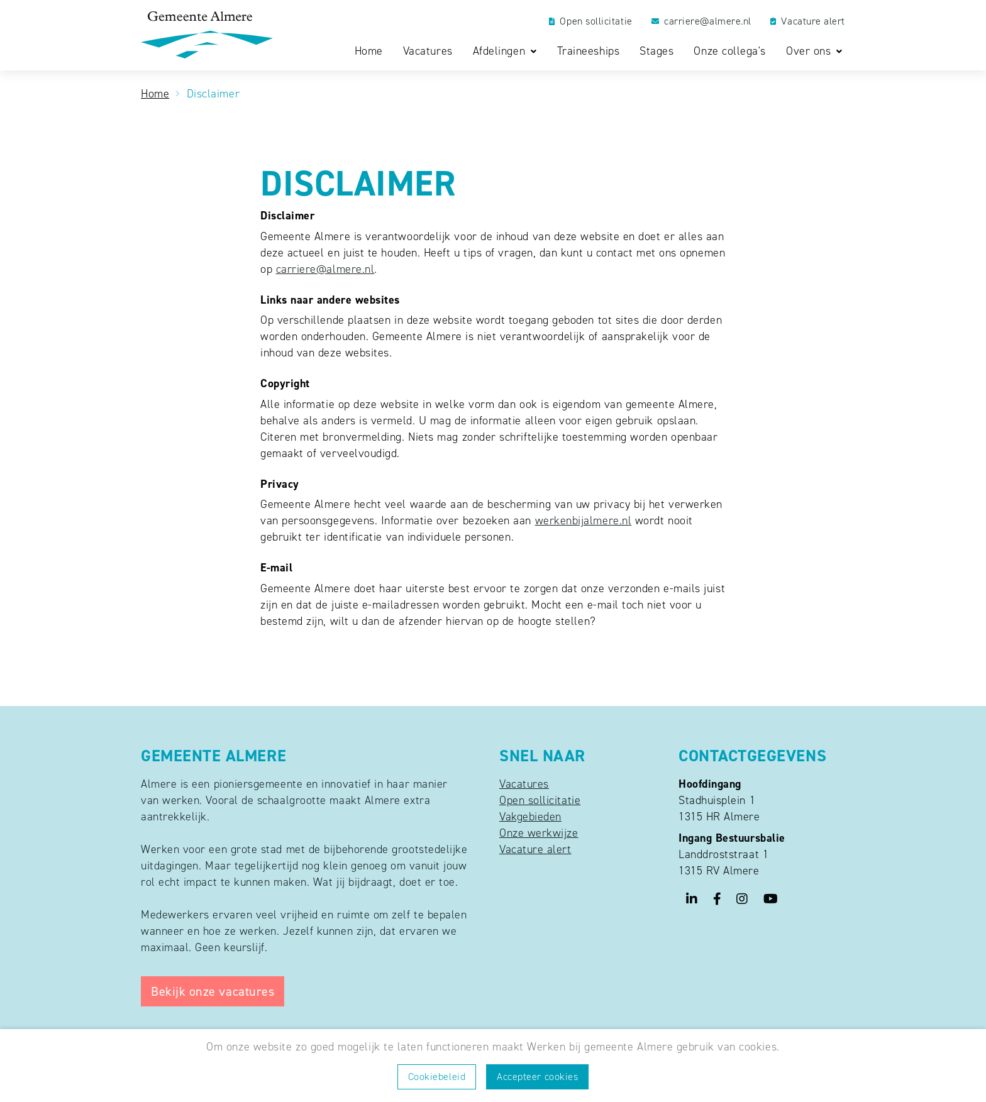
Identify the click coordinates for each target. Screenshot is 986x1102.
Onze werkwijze (539, 832)
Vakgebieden (530, 816)
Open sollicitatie (591, 21)
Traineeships (588, 51)
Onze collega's (730, 51)
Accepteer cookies (537, 1076)
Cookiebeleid (436, 1076)
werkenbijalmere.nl (583, 520)
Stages (656, 51)
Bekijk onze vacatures (212, 991)
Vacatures (428, 51)
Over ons (810, 51)
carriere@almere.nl (701, 21)
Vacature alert (807, 21)
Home (369, 51)
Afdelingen (501, 51)
